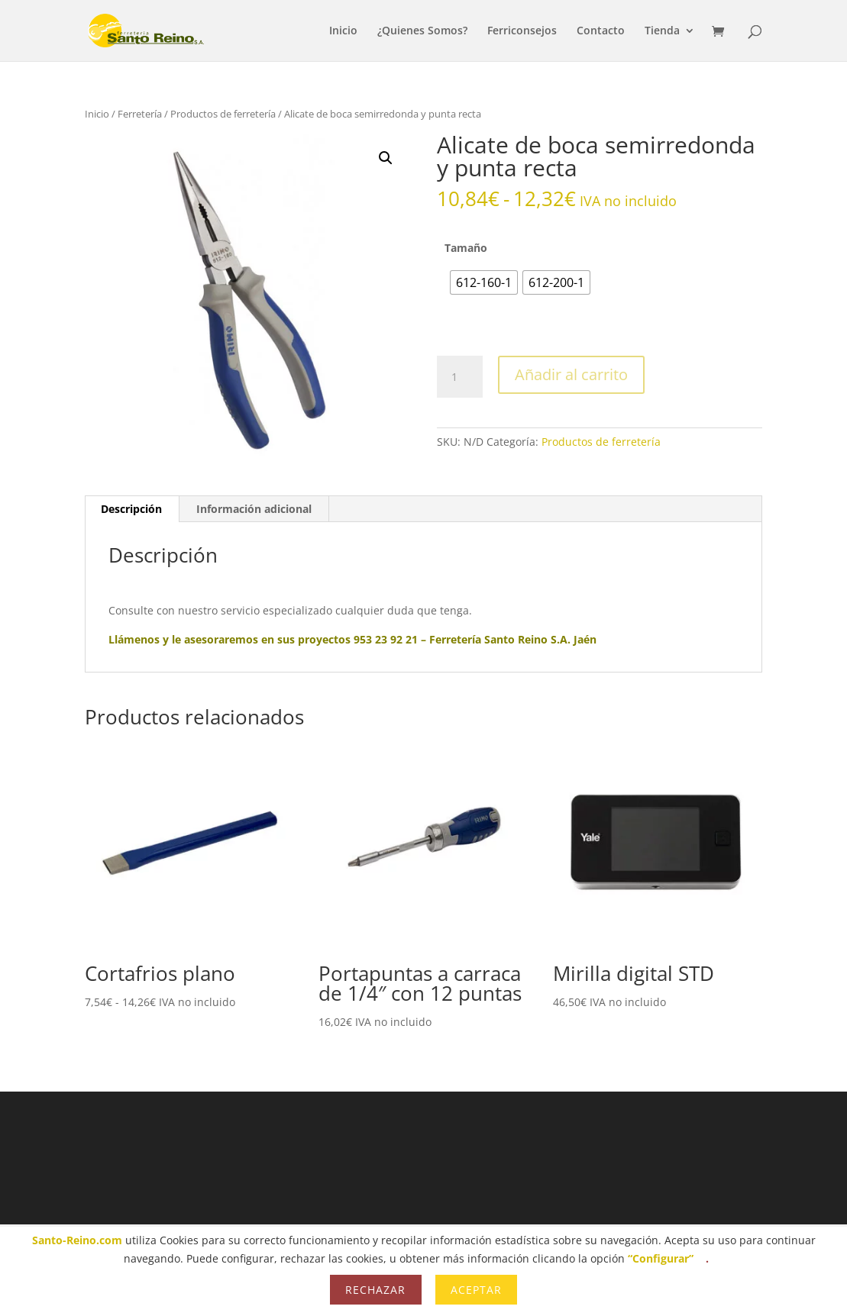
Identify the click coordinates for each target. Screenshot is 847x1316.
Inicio (343, 31)
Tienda (662, 31)
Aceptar (476, 1289)
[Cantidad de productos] (460, 377)
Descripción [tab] (131, 509)
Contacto (601, 31)
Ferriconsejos (522, 31)
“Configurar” (660, 1258)
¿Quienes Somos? (422, 31)
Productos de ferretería (223, 114)
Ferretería (140, 114)
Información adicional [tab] (254, 509)
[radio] (484, 282)
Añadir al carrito (571, 374)
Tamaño (466, 247)
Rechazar (375, 1289)
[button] (385, 158)
